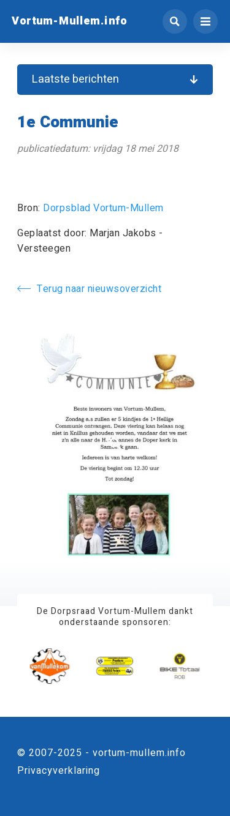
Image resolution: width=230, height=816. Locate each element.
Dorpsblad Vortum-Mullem (103, 208)
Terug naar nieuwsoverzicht (89, 289)
